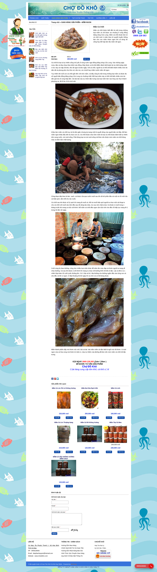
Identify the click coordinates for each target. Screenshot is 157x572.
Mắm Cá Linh (115, 388)
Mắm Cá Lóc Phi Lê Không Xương (64, 388)
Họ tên (54, 499)
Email (54, 506)
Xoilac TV (96, 567)
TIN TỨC (91, 18)
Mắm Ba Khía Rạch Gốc (89, 388)
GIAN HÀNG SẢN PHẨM (61, 18)
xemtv (82, 567)
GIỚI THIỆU (45, 18)
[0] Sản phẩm (122, 5)
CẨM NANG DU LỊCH (37, 22)
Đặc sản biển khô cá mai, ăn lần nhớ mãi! (41, 51)
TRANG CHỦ (34, 18)
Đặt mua (86, 59)
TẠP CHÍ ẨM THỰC (78, 18)
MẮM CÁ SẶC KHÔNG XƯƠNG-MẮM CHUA (64, 457)
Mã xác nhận (56, 527)
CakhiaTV (68, 567)
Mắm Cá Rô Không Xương (90, 422)
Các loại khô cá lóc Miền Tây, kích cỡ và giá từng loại (41, 75)
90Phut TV (61, 567)
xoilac (72, 567)
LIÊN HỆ (112, 18)
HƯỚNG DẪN (101, 18)
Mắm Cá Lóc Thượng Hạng (63, 422)
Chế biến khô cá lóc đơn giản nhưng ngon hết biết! (41, 35)
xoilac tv (77, 567)
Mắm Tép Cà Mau (116, 422)
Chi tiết (57, 417)
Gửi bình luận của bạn (59, 512)
